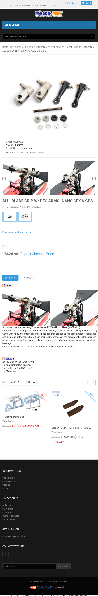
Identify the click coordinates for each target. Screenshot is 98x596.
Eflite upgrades (56, 47)
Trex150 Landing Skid (13, 416)
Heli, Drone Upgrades (34, 47)
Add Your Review (32, 207)
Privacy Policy (8, 481)
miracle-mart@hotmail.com (14, 536)
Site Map (6, 485)
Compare (42, 5)
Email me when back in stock (16, 232)
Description (10, 277)
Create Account (9, 519)
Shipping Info (8, 478)
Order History (8, 505)
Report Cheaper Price (37, 254)
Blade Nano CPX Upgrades (79, 47)
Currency (71, 3)
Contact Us (7, 488)
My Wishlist (28, 5)
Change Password (10, 516)
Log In (53, 5)
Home (5, 47)
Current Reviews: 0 (12, 207)
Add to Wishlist (15, 152)
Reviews (27, 277)
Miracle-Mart (43, 582)
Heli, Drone (16, 47)
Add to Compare (36, 152)
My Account (13, 5)
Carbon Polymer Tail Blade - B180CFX (71, 428)
